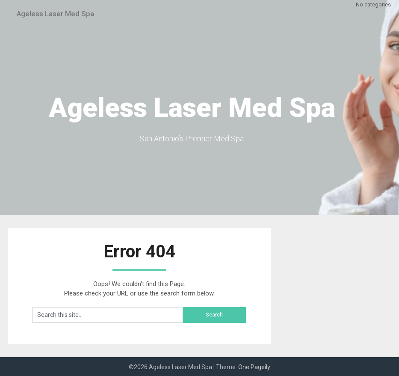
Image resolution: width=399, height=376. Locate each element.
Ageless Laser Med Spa (63, 14)
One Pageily (254, 367)
